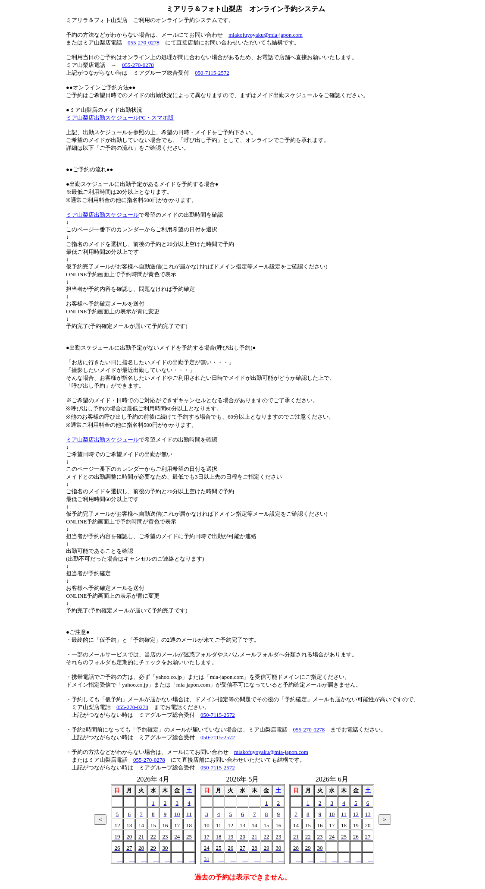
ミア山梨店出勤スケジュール (102, 214)
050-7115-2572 (212, 72)
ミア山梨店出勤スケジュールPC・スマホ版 (120, 117)
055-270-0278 (144, 42)
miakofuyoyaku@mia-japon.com (265, 35)
